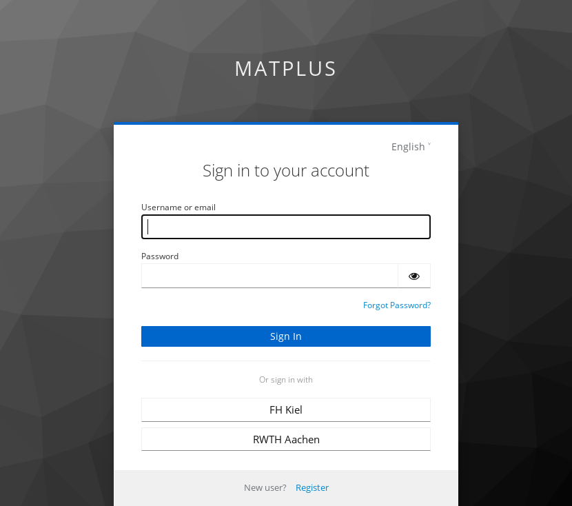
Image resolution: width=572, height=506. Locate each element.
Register (312, 487)
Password (159, 256)
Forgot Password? (397, 305)
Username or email (178, 207)
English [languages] (408, 146)
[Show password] (414, 275)
